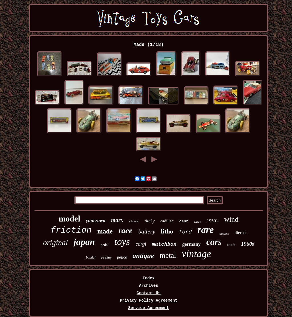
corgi (140, 244)
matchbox (164, 244)
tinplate (224, 233)
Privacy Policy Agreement (148, 300)
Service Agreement (148, 308)
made (105, 231)
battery (146, 231)
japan (84, 242)
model (69, 218)
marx (117, 220)
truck (231, 245)
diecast (241, 232)
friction (71, 230)
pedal (105, 245)
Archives (148, 285)
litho (167, 231)
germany (191, 244)
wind (231, 219)
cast (183, 221)
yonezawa (96, 220)
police (122, 257)
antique (143, 255)
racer (197, 221)
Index (149, 278)
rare (206, 230)
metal (168, 255)
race (125, 230)
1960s (247, 244)
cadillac (167, 221)
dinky (150, 220)
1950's (212, 220)
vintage (196, 253)
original (55, 242)
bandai (90, 257)
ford (185, 232)
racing (106, 258)
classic (134, 221)
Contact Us (149, 293)
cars (213, 242)
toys (122, 241)
